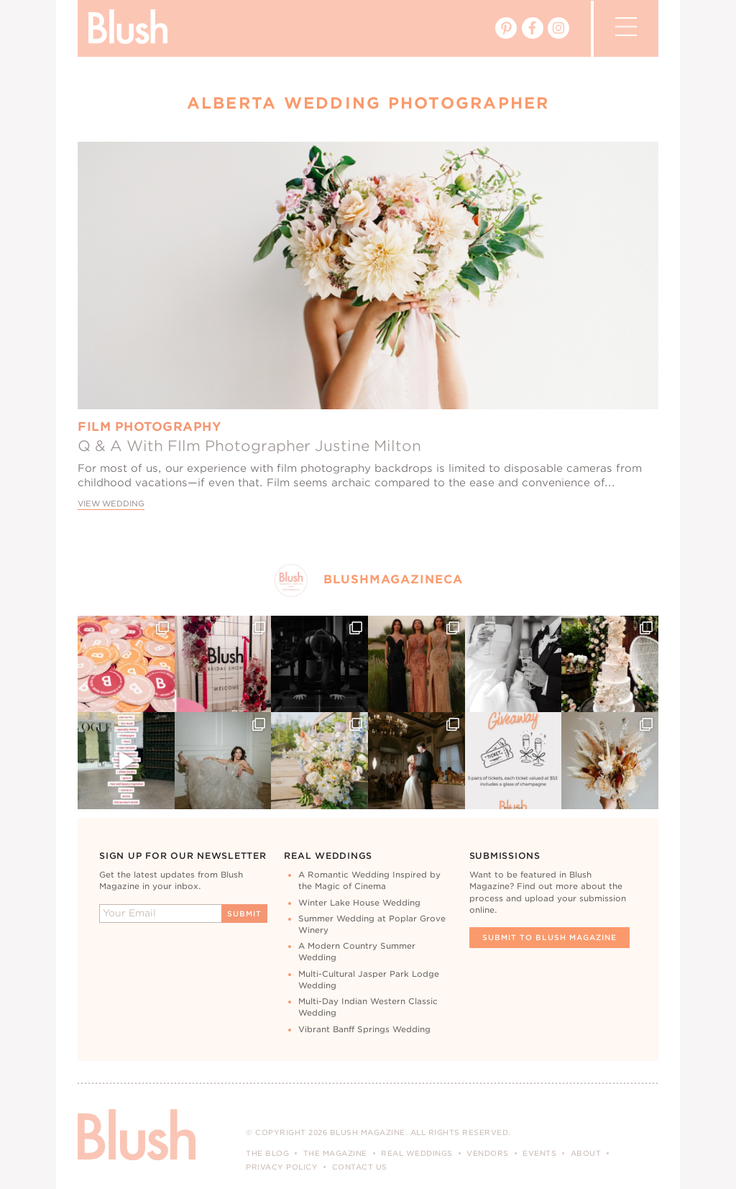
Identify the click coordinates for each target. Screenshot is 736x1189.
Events (539, 1153)
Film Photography (149, 426)
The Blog (267, 1153)
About (586, 1153)
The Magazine (335, 1153)
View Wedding (111, 504)
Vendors (487, 1153)
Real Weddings (417, 1153)
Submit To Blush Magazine (549, 937)
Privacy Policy (282, 1166)
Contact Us (359, 1166)
